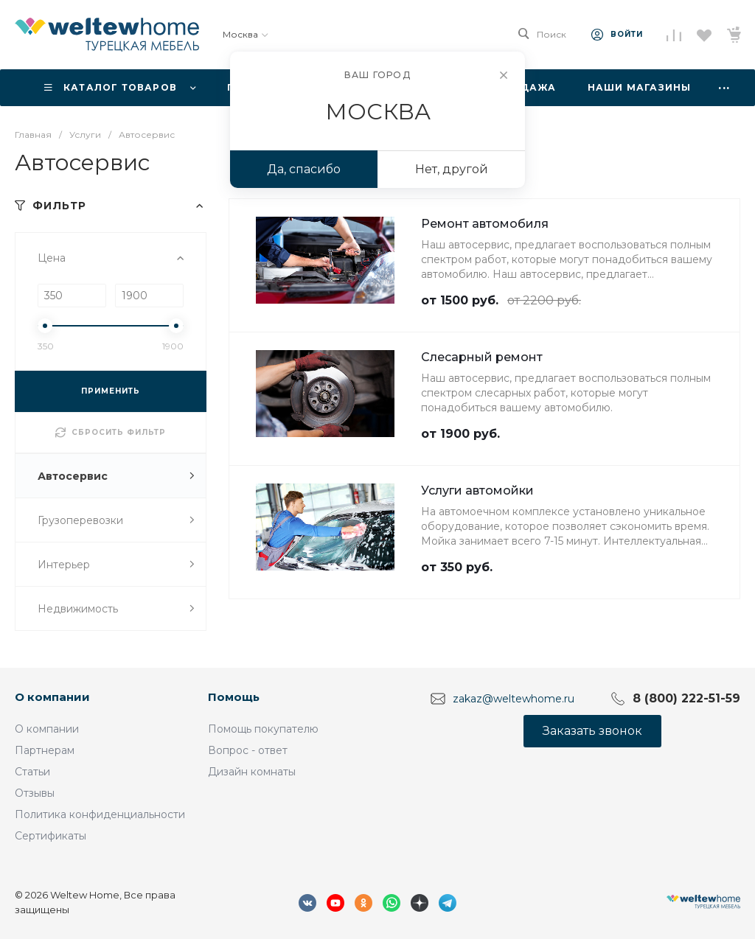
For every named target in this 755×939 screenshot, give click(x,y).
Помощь (234, 697)
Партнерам (44, 750)
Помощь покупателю (263, 729)
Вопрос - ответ (248, 750)
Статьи (32, 771)
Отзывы (35, 793)
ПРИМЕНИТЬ (110, 391)
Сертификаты (50, 835)
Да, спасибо (304, 169)
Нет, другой (451, 169)
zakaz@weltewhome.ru (513, 698)
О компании (52, 697)
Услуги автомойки (477, 491)
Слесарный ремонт (482, 357)
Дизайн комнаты (252, 771)
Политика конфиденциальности (100, 814)
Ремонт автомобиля (485, 224)
